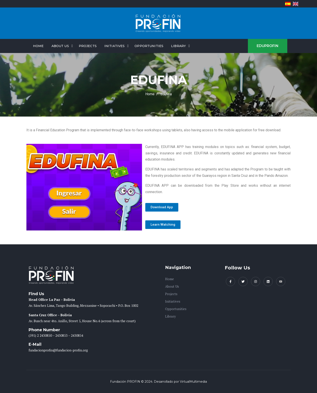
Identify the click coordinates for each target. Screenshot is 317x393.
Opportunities (149, 46)
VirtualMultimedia (193, 382)
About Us (60, 46)
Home (38, 46)
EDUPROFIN (267, 46)
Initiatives (114, 46)
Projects (88, 46)
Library (178, 46)
